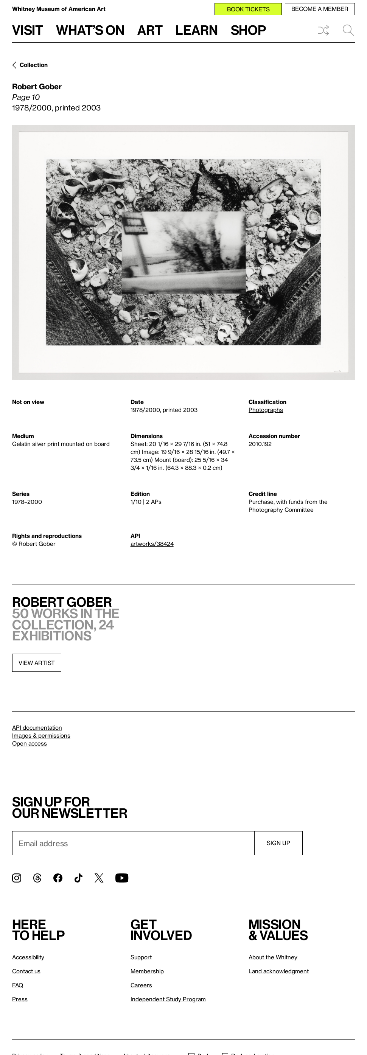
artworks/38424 (152, 543)
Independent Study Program (168, 999)
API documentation (37, 727)
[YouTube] (121, 878)
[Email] (133, 843)
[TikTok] (78, 878)
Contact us (26, 971)
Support (141, 957)
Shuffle (323, 30)
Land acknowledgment (279, 971)
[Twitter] (99, 878)
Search (348, 30)
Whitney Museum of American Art (59, 8)
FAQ (17, 985)
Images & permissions (41, 735)
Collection (34, 64)
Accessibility (28, 957)
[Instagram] (16, 878)
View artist (37, 662)
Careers (141, 985)
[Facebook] (57, 878)
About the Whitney (273, 957)
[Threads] (37, 878)
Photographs (266, 409)
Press (20, 999)
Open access (29, 743)
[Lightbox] (183, 252)
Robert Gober (37, 86)
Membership (147, 971)
